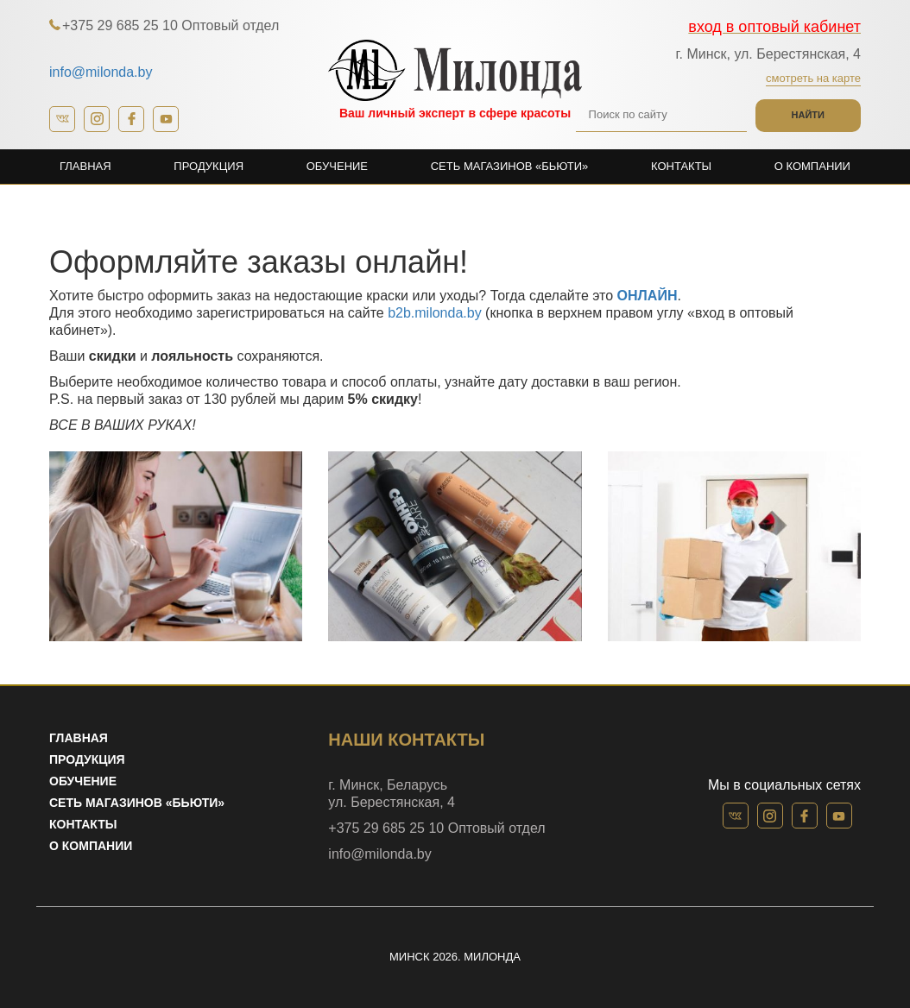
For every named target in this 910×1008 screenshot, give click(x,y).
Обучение (337, 166)
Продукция (208, 166)
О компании (812, 166)
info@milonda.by (100, 72)
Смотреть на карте (813, 78)
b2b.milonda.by (435, 313)
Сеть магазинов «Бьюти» (510, 166)
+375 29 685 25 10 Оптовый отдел (170, 25)
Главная (85, 166)
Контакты (681, 166)
